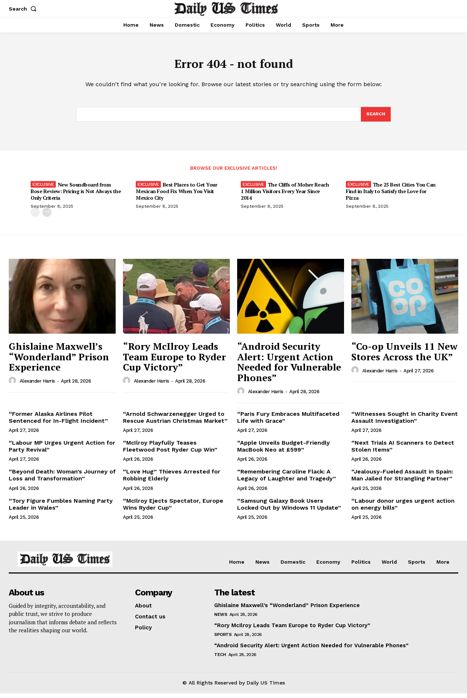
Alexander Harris (37, 385)
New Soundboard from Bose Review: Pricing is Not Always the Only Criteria (76, 196)
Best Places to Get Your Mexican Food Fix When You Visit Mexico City (176, 196)
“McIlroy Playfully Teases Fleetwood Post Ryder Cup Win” (170, 451)
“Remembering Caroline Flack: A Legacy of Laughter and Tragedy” (286, 480)
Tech (220, 659)
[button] (24, 8)
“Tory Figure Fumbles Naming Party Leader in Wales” (61, 509)
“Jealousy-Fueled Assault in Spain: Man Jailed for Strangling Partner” (402, 480)
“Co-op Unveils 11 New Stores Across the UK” (404, 356)
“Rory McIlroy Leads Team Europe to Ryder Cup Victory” (174, 361)
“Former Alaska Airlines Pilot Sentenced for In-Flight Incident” (58, 422)
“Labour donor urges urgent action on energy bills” (403, 509)
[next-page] (46, 217)
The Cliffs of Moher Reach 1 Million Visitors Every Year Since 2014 (285, 196)
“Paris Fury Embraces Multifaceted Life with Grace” (288, 422)
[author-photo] (13, 385)
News (220, 619)
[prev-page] (35, 217)
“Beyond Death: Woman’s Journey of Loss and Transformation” (62, 480)
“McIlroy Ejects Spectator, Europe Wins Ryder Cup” (173, 509)
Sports (222, 639)
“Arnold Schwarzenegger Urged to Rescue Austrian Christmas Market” (175, 422)
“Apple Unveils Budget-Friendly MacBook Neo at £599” (283, 451)
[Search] (375, 118)
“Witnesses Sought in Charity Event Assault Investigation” (404, 422)
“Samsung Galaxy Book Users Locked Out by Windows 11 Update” (289, 509)
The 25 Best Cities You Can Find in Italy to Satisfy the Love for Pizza (391, 196)
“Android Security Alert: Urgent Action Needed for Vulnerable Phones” (289, 366)
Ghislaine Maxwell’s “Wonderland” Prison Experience (59, 361)
